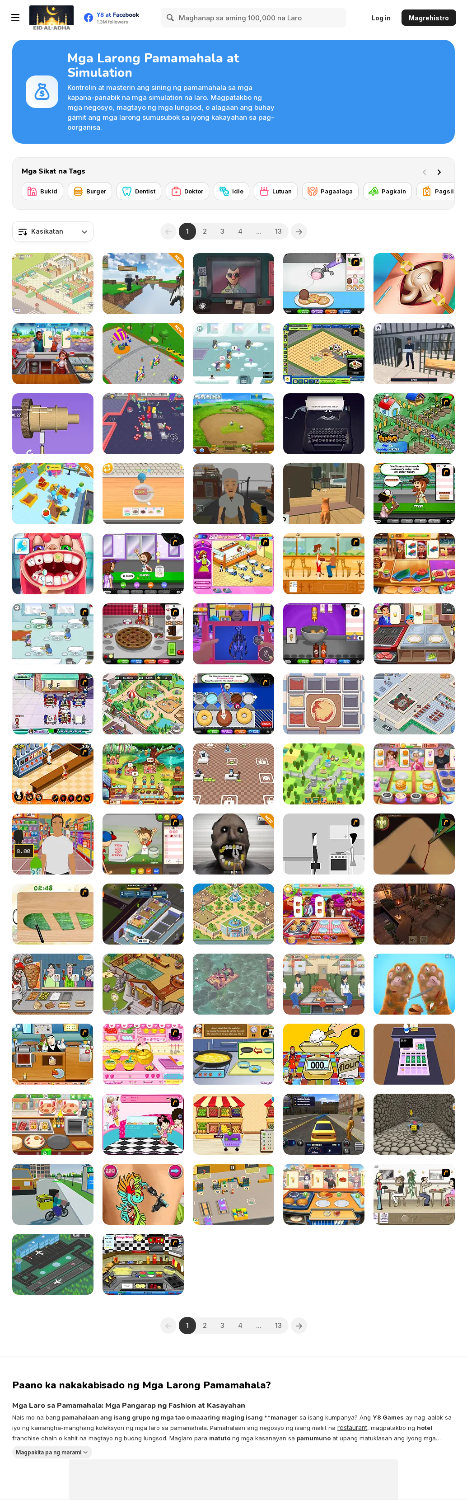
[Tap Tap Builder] (323, 773)
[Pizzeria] (52, 1124)
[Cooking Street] (414, 633)
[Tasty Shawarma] (52, 984)
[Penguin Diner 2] (233, 353)
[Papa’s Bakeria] (143, 633)
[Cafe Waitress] (323, 563)
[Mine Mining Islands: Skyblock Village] (143, 283)
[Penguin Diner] (52, 633)
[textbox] (53, 231)
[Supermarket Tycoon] (414, 703)
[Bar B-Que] (52, 1054)
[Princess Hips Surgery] (414, 283)
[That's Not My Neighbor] (233, 283)
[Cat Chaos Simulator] (323, 493)
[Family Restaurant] (233, 563)
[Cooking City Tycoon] (52, 353)
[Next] (440, 171)
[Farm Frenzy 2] (233, 423)
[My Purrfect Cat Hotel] (52, 283)
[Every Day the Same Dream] (323, 844)
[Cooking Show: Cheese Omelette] (233, 1054)
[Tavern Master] (414, 914)
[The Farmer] (414, 423)
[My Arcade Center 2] (143, 423)
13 (278, 231)
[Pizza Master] (323, 703)
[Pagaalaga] (330, 191)
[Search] (171, 18)
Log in (381, 18)
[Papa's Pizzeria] (143, 844)
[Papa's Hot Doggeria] (414, 493)
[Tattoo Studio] (143, 1194)
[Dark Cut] (414, 844)
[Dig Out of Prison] (414, 353)
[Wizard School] (143, 984)
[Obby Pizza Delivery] (414, 1124)
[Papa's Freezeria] (143, 563)
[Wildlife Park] (143, 703)
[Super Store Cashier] (52, 844)
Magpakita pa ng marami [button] (48, 1451)
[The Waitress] (414, 1194)
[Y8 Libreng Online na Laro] (51, 17)
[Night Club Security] (233, 633)
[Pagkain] (387, 191)
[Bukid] (42, 191)
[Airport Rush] (52, 1264)
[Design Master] (52, 423)
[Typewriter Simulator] (323, 423)
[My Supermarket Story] (233, 1124)
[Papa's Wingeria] (323, 633)
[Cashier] (414, 1054)
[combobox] (52, 231)
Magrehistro (429, 18)
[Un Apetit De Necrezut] (52, 773)
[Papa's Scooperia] (323, 283)
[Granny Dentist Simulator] (233, 844)
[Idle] (231, 191)
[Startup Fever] (233, 773)
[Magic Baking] (323, 1054)
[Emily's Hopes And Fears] (143, 773)
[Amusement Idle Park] (143, 353)
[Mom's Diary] (414, 773)
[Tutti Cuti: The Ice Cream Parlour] (143, 1124)
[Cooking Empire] (414, 563)
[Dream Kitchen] (323, 1194)
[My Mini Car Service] (233, 1194)
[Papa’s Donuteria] (233, 703)
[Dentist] (139, 191)
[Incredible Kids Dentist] (52, 563)
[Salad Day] (52, 914)
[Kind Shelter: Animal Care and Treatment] (414, 984)
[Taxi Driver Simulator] (323, 1124)
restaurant (352, 1427)
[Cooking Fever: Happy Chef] (323, 914)
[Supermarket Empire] (52, 493)
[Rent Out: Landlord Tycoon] (143, 914)
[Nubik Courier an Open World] (52, 1194)
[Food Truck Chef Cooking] (323, 984)
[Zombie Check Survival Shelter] (233, 493)
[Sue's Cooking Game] (143, 1054)
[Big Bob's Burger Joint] (143, 1264)
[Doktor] (187, 191)
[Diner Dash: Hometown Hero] (52, 703)
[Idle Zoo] (233, 914)
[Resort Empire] (323, 353)
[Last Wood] (233, 984)
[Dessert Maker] (143, 493)
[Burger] (90, 191)
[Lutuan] (276, 191)
